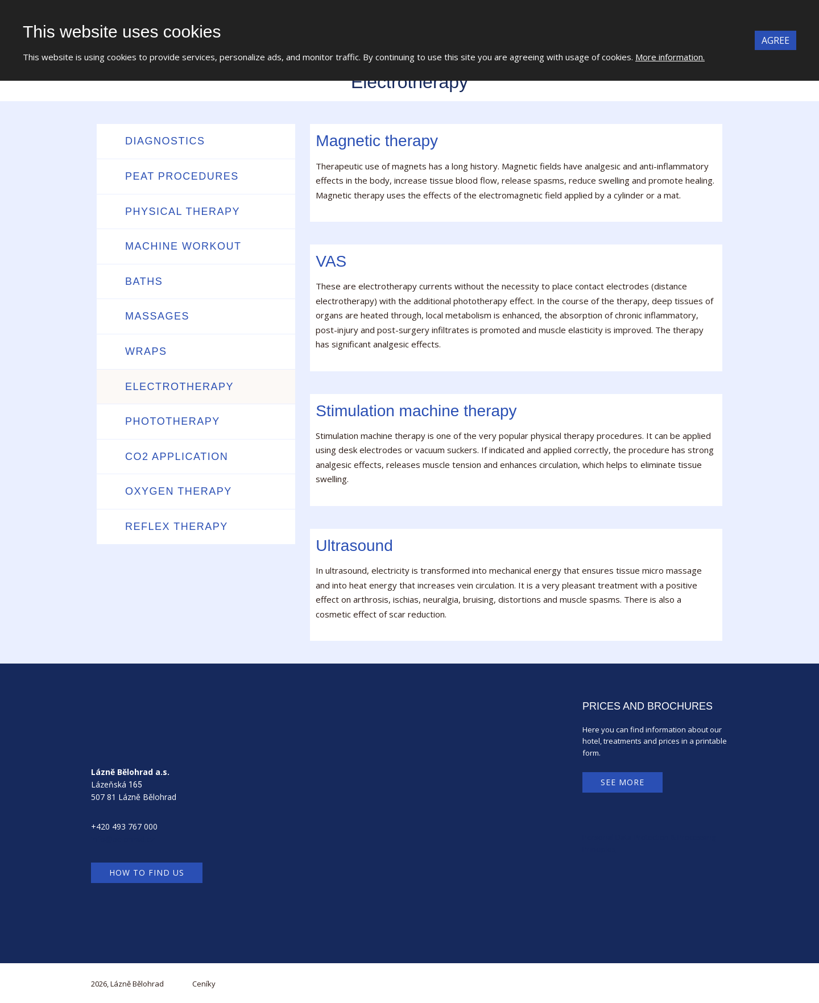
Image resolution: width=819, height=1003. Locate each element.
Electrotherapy (179, 386)
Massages (157, 316)
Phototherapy (172, 421)
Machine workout (183, 246)
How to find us (146, 872)
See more (622, 782)
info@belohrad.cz (123, 839)
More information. (670, 57)
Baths (144, 281)
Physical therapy (182, 211)
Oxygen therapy (178, 491)
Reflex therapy (176, 526)
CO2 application (176, 456)
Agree (775, 40)
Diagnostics (165, 141)
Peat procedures (182, 176)
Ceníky (204, 984)
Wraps (146, 351)
